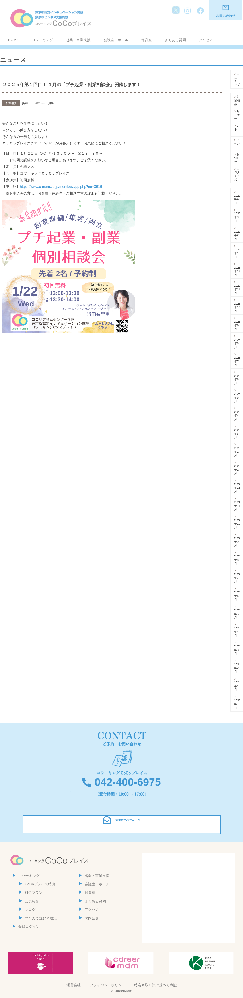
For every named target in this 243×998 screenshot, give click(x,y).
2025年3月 (237, 433)
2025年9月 (237, 325)
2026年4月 (237, 199)
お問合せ (92, 918)
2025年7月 (237, 361)
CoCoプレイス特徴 (40, 884)
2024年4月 (237, 632)
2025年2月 (237, 451)
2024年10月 (237, 523)
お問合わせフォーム (124, 824)
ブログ (30, 909)
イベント (237, 143)
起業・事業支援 (78, 40)
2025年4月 (237, 415)
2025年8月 (237, 343)
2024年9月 (237, 541)
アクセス (206, 40)
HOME (13, 40)
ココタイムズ (237, 174)
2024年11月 (237, 505)
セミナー (237, 115)
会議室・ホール (115, 40)
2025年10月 (237, 307)
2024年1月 (237, 686)
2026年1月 (237, 253)
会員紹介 (32, 901)
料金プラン (34, 892)
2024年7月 (237, 577)
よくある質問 (175, 40)
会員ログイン (28, 927)
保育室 (146, 40)
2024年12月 (237, 487)
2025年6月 (237, 379)
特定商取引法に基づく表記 (155, 985)
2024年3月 (237, 650)
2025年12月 (237, 271)
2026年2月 (237, 235)
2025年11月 (237, 289)
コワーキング (42, 40)
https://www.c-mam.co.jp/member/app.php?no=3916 (61, 187)
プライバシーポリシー (107, 985)
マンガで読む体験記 (41, 918)
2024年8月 (237, 560)
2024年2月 (237, 668)
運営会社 (73, 985)
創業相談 (237, 100)
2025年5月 (237, 397)
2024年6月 (237, 596)
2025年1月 (237, 469)
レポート (237, 129)
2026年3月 (237, 217)
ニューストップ (237, 79)
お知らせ (237, 158)
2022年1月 (237, 704)
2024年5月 (237, 614)
